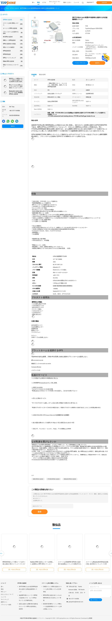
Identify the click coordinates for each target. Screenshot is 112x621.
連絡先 (13, 126)
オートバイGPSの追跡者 (12, 28)
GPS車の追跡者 (12, 20)
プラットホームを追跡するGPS (12, 32)
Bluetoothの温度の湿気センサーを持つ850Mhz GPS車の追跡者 (16, 92)
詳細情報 (34, 74)
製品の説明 (42, 74)
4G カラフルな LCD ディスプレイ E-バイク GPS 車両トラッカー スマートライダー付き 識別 (16, 86)
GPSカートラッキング (12, 58)
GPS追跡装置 (12, 51)
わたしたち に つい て (7, 594)
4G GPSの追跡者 (12, 37)
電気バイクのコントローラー (12, 65)
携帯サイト (4, 602)
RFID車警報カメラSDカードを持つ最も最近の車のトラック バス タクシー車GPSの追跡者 (14, 564)
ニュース (3, 597)
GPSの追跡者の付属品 (12, 44)
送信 (39, 512)
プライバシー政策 (6, 604)
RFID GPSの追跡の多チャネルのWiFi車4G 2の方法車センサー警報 (52, 597)
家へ (2, 586)
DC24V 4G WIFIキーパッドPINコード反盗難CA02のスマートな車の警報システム (52, 606)
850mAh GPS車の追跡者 (70, 479)
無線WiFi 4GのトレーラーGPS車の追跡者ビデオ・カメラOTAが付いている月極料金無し (28, 597)
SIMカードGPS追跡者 (12, 40)
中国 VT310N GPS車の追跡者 (28, 618)
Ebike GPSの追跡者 (12, 61)
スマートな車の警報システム (12, 24)
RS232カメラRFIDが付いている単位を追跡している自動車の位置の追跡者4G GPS (16, 80)
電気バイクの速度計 (12, 47)
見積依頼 (104, 2)
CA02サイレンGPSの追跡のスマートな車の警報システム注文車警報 (52, 589)
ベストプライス (80, 63)
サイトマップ (5, 599)
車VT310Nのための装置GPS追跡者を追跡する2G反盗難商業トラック (28, 589)
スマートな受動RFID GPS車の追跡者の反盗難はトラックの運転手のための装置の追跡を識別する (70, 564)
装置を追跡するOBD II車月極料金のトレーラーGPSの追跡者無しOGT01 (28, 606)
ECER (90, 618)
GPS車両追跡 (12, 54)
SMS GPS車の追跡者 (38, 479)
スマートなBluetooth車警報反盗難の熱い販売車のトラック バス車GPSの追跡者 (97, 564)
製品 (2, 589)
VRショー (3, 591)
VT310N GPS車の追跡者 (53, 479)
